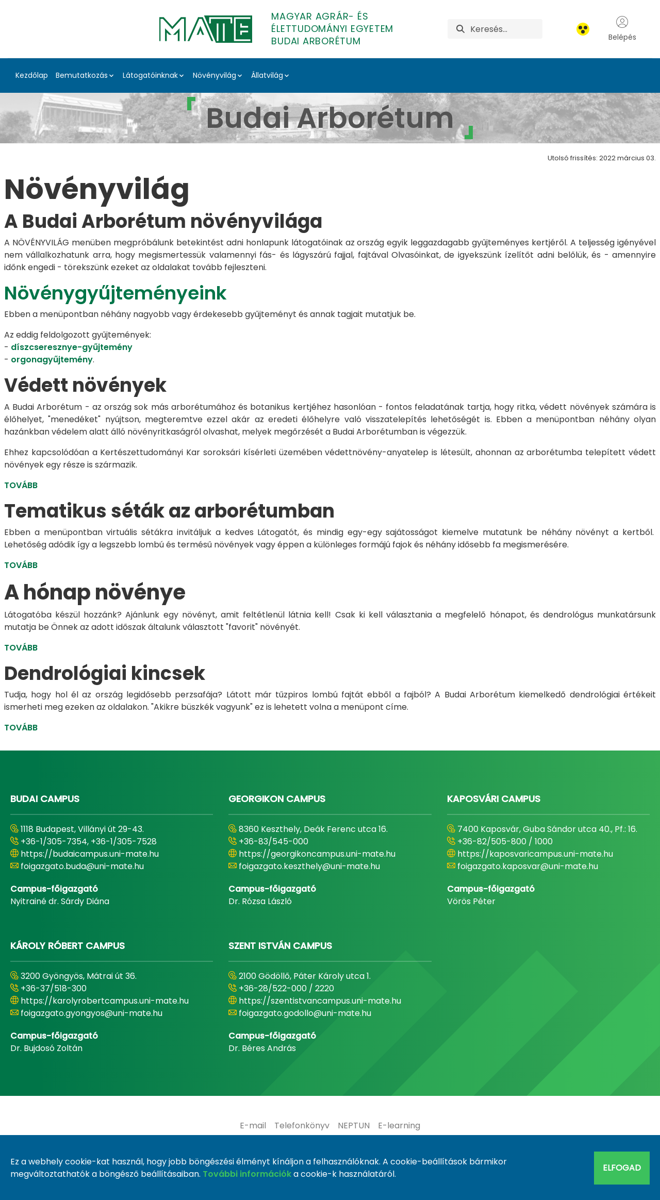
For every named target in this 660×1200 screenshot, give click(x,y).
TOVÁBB (21, 485)
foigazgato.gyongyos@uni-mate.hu (91, 1013)
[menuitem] (253, 1125)
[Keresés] (506, 29)
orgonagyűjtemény (52, 359)
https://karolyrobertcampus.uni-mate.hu (105, 1001)
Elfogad (622, 1168)
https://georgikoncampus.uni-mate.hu (317, 854)
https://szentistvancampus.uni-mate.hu (320, 1001)
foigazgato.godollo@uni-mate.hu (305, 1013)
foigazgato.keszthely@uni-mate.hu (309, 866)
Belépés (622, 28)
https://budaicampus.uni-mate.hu (90, 854)
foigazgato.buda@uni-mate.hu (82, 866)
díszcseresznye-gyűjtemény (72, 347)
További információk (247, 1174)
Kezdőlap (31, 75)
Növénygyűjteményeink (115, 293)
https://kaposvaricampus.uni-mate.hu (535, 854)
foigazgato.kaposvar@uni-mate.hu (527, 866)
